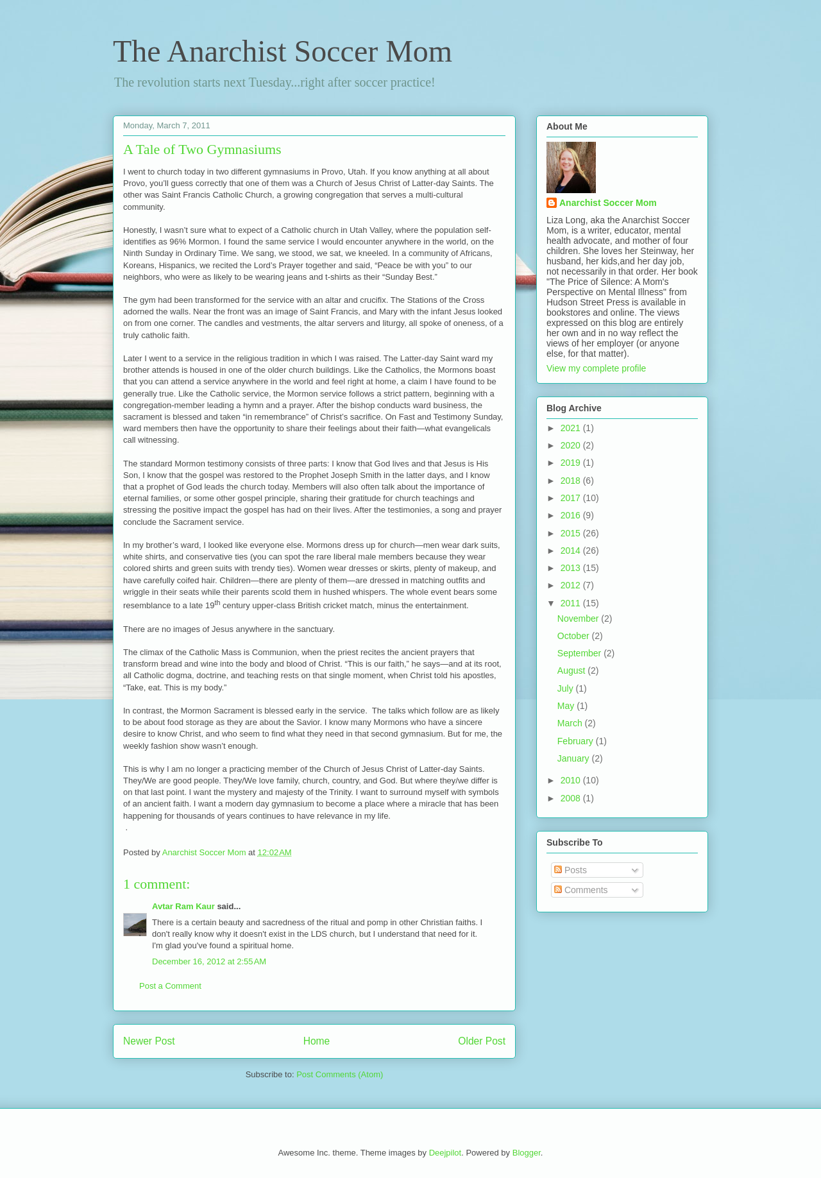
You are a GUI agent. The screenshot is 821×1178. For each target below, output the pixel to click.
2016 (572, 515)
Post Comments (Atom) (339, 1074)
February (576, 741)
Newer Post (149, 1041)
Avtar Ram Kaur (183, 906)
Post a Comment (170, 986)
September (580, 653)
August (572, 670)
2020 (572, 445)
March (571, 723)
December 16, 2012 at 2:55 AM (209, 961)
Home (316, 1041)
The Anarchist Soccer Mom (282, 51)
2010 (572, 780)
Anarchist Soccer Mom (608, 203)
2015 (572, 533)
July (566, 688)
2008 (572, 798)
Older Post (481, 1041)
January (574, 758)
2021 (572, 428)
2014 (572, 550)
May (567, 706)
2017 (572, 498)
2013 (572, 568)
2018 (572, 480)
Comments (581, 890)
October (574, 636)
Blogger (526, 1152)
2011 (572, 603)
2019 (572, 462)
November (579, 618)
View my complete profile (596, 368)
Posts (570, 870)
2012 (572, 585)
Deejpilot (445, 1152)
